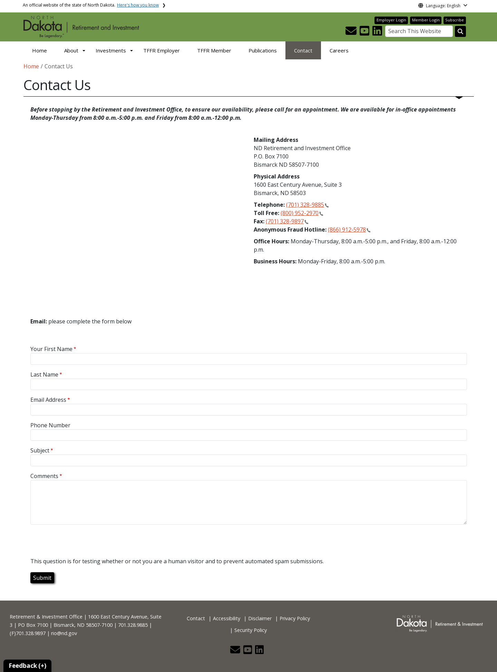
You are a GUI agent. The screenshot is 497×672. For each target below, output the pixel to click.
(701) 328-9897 (285, 221)
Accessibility (226, 618)
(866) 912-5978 (347, 229)
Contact (303, 50)
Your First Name (51, 349)
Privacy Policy (295, 618)
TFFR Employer (161, 50)
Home (39, 50)
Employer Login (391, 19)
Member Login (426, 19)
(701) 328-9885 (305, 204)
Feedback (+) (27, 666)
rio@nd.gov (64, 633)
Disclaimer (260, 618)
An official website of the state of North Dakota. (91, 5)
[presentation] (82, 543)
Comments (44, 476)
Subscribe (454, 19)
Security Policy (250, 630)
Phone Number (50, 425)
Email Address (48, 399)
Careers (339, 50)
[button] (351, 33)
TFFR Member (214, 50)
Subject (39, 450)
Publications (262, 50)
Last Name (44, 374)
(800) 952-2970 (300, 213)
